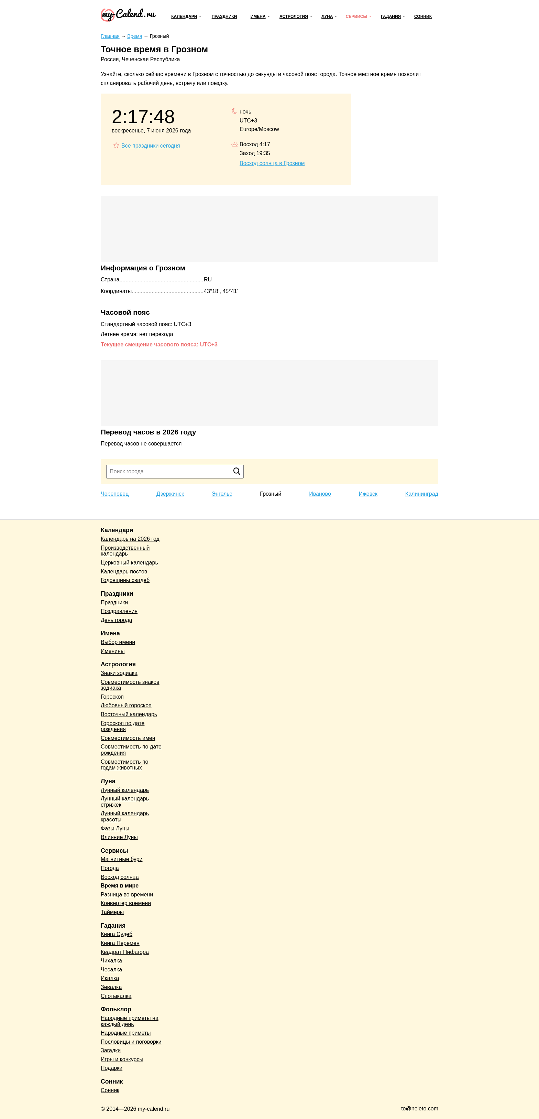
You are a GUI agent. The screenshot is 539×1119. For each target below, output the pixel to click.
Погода (110, 868)
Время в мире (120, 886)
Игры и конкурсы (122, 1059)
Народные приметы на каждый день (129, 1021)
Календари (184, 16)
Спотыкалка (116, 996)
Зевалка (111, 987)
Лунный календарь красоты (125, 816)
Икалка (110, 978)
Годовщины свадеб (125, 580)
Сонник (423, 16)
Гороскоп (112, 697)
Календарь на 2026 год (130, 539)
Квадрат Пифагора (125, 952)
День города (116, 620)
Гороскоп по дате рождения (122, 726)
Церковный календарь (129, 563)
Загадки (111, 1050)
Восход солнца (120, 877)
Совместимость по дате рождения (131, 750)
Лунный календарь (125, 790)
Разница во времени (127, 894)
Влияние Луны (119, 837)
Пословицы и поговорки (131, 1042)
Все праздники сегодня (150, 146)
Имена (258, 16)
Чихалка (111, 961)
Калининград (421, 494)
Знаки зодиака (119, 673)
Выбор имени (118, 642)
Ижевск (368, 494)
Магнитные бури (122, 859)
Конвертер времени (126, 903)
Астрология (293, 16)
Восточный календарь (129, 714)
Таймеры (112, 912)
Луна (327, 16)
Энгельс (222, 494)
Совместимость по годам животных (124, 765)
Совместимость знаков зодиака (130, 685)
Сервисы (356, 16)
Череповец (115, 494)
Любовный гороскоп (126, 705)
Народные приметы (126, 1033)
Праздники (224, 16)
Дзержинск (170, 494)
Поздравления (119, 611)
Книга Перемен (120, 943)
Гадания (391, 16)
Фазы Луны (115, 828)
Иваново (320, 494)
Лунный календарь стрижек (125, 802)
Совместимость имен (128, 738)
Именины (113, 651)
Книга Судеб (116, 934)
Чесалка (111, 969)
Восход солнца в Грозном (272, 163)
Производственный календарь (125, 551)
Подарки (111, 1068)
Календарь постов (124, 571)
